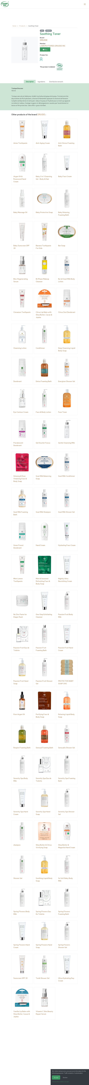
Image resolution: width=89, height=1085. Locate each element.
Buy (45, 49)
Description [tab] (30, 81)
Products (22, 26)
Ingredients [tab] (41, 81)
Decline (65, 1077)
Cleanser (48, 30)
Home (14, 26)
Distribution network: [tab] (56, 81)
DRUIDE (41, 114)
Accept (56, 1077)
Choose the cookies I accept (60, 1081)
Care (42, 30)
